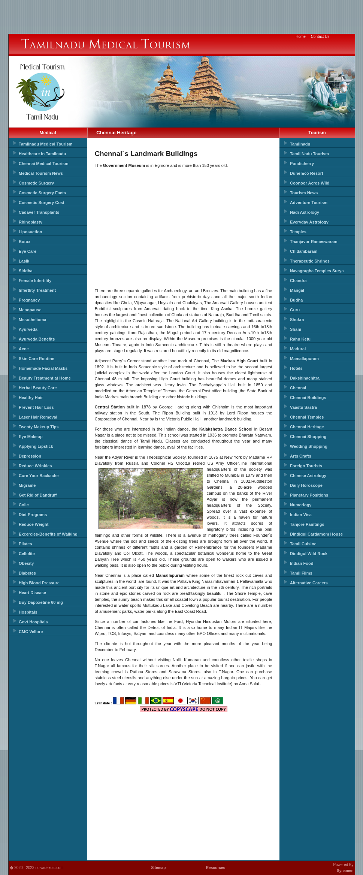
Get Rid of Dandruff (38, 495)
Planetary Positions (309, 495)
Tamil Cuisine (303, 544)
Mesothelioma (32, 319)
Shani (295, 329)
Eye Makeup (31, 436)
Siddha (26, 271)
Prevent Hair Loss (36, 407)
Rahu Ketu (300, 339)
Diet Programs (33, 514)
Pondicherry (302, 163)
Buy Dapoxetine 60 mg (41, 602)
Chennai (298, 388)
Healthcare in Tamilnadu (42, 154)
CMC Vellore (31, 631)
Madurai (298, 349)
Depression (30, 456)
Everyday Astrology (309, 222)
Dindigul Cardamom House (316, 534)
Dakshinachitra (305, 378)
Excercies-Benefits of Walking (48, 534)
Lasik (24, 261)
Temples (298, 232)
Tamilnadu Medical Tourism (45, 144)
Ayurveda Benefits (37, 339)
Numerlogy (300, 505)
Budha (296, 300)
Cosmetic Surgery (36, 183)
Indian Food (301, 563)
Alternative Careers (309, 583)
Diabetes (27, 573)
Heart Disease (32, 592)
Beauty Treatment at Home (45, 378)
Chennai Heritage (307, 427)
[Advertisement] (181, 17)
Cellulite (27, 553)
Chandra (298, 280)
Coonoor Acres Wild (309, 183)
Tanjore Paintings (307, 524)
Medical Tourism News (41, 173)
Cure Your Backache (39, 475)
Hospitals (28, 612)
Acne (24, 349)
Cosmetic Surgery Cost (41, 202)
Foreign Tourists (306, 466)
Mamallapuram (304, 358)
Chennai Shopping (308, 436)
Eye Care (27, 251)
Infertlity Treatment (37, 290)
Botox (24, 241)
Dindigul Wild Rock (308, 553)
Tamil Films (301, 573)
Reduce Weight (33, 524)
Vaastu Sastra (303, 407)
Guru (295, 310)
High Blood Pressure (39, 583)
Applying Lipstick (36, 446)
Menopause (30, 310)
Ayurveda (28, 329)
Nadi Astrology (304, 212)
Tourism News (304, 193)
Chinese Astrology (308, 475)
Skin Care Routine (36, 358)
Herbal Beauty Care (38, 388)
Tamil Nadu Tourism (309, 154)
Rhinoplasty (30, 222)
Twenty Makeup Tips (39, 427)
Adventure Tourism (308, 202)
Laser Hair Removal (38, 417)
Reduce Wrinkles (35, 466)
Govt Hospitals (33, 622)
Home (301, 37)
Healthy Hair (31, 397)
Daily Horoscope (306, 485)
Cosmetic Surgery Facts (42, 193)
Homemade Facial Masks (43, 368)
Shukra (297, 319)
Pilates (25, 544)
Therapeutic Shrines (310, 261)
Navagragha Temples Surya (317, 271)
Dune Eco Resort (306, 173)
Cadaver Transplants (39, 212)
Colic (24, 505)
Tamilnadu (300, 144)
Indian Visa (301, 514)
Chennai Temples (307, 417)
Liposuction (30, 232)
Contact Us (320, 37)
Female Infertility (35, 280)
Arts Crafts (300, 456)
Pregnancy (29, 300)
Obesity (26, 563)
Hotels (296, 368)
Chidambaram (303, 251)
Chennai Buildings (308, 397)
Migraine (27, 485)
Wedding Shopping (308, 446)
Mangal (297, 290)
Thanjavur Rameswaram (314, 241)
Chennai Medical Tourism (43, 163)
